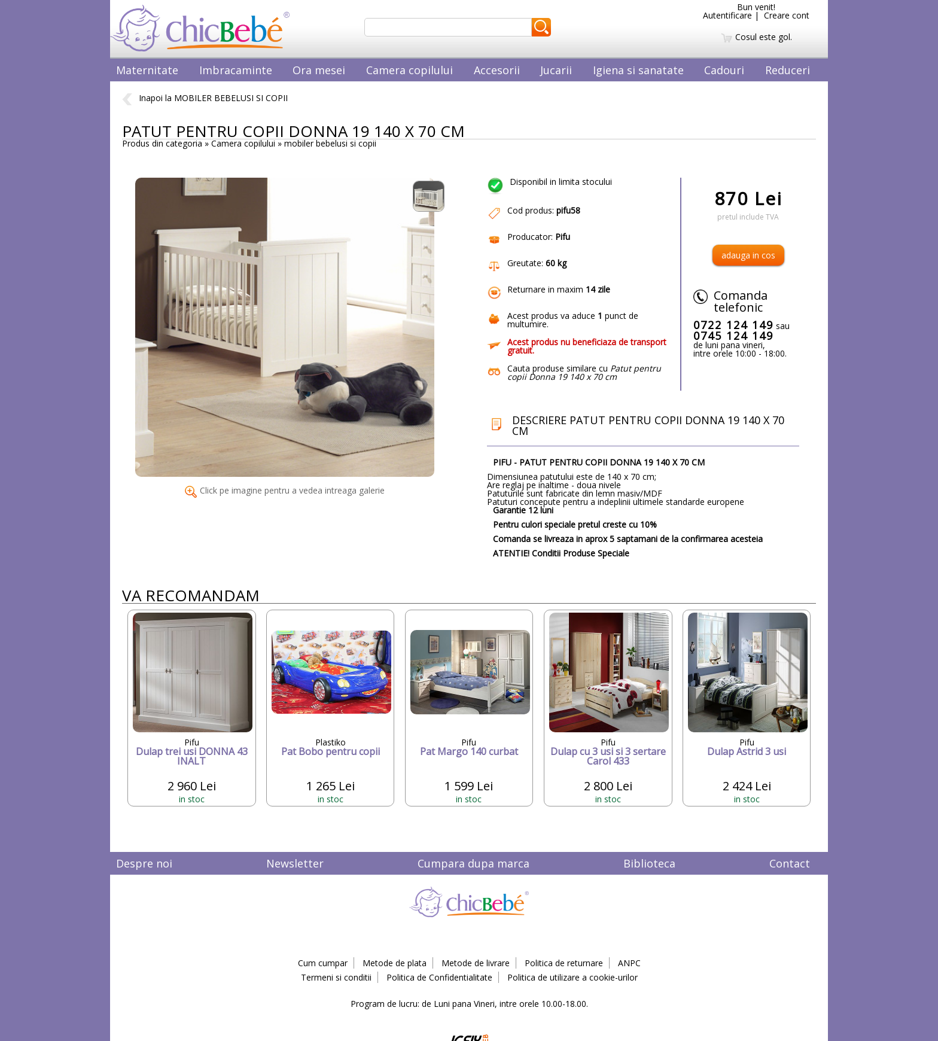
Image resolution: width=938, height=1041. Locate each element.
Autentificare (727, 15)
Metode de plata (395, 963)
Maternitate (147, 70)
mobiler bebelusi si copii (330, 143)
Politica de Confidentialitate (439, 977)
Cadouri (724, 70)
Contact (789, 863)
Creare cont (786, 15)
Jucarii (556, 70)
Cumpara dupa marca (473, 863)
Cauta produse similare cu (584, 372)
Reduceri (787, 70)
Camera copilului (409, 70)
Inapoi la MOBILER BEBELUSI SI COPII (205, 98)
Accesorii (497, 70)
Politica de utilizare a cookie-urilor (572, 977)
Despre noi (144, 863)
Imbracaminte (235, 70)
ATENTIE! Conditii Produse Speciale (561, 553)
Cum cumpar (323, 963)
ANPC (629, 963)
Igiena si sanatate (638, 70)
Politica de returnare (564, 963)
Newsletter (295, 863)
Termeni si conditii (336, 977)
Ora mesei (319, 70)
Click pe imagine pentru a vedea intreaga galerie (285, 490)
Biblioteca (649, 863)
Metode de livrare (475, 963)
